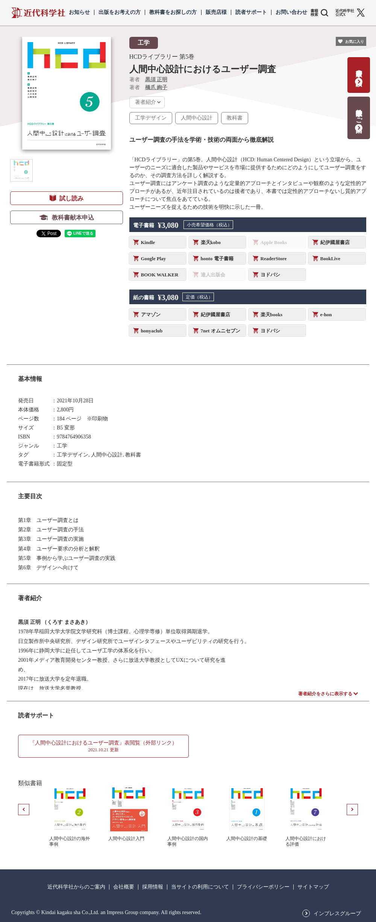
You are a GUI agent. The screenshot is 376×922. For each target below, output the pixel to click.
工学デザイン (151, 118)
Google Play (153, 258)
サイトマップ (313, 887)
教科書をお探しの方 (173, 12)
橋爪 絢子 (156, 87)
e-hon (326, 314)
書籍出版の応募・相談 (358, 70)
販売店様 (216, 12)
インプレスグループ (337, 913)
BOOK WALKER (160, 275)
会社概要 (123, 887)
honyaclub (152, 331)
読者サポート (251, 12)
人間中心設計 (196, 118)
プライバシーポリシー (263, 887)
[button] (21, 170)
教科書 (235, 118)
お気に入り (354, 41)
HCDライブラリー (153, 56)
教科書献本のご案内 (358, 113)
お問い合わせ (291, 12)
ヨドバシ (270, 275)
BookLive (330, 258)
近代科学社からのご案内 (76, 887)
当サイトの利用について (200, 887)
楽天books (272, 314)
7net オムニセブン (220, 331)
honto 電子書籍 (217, 258)
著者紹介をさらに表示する (325, 693)
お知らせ (79, 12)
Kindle (148, 242)
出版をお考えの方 (120, 12)
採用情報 (152, 887)
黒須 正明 (156, 79)
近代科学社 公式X (344, 13)
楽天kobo (211, 242)
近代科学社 (38, 13)
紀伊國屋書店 (335, 242)
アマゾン (151, 314)
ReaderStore (274, 258)
